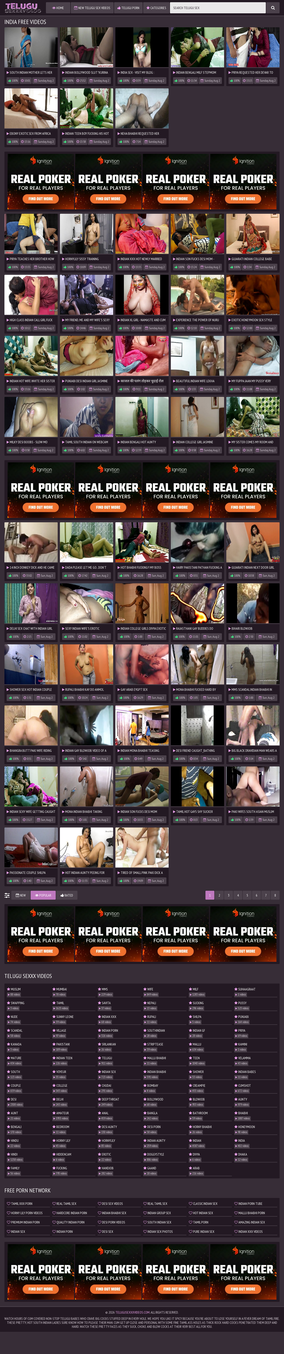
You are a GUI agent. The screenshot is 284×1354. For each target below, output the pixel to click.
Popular (43, 895)
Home (58, 8)
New (21, 895)
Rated (67, 895)
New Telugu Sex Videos (92, 8)
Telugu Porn (128, 8)
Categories (156, 8)
